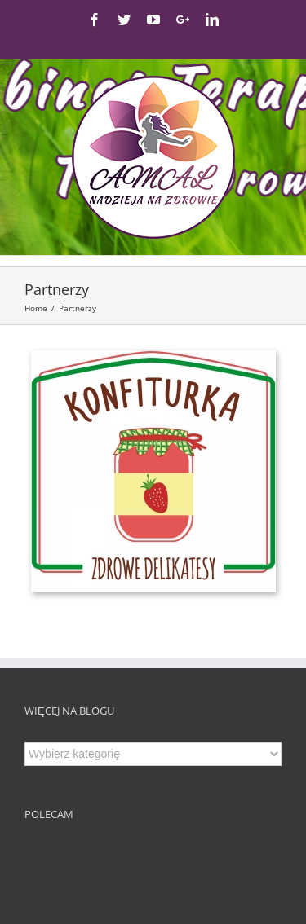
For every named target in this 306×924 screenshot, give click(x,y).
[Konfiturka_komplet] (153, 358)
